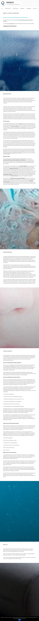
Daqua (10, 2)
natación (21, 123)
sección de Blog (11, 23)
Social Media (28, 8)
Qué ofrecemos (15, 8)
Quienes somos (8, 8)
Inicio (2, 8)
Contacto (34, 8)
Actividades (22, 8)
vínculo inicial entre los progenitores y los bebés (12, 152)
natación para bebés (15, 126)
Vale (19, 619)
